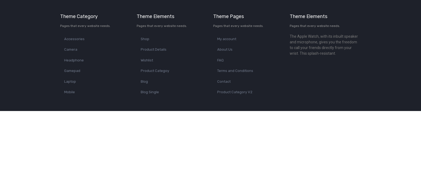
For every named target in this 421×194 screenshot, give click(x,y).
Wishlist (147, 60)
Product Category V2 (234, 92)
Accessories (74, 39)
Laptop (70, 81)
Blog (144, 81)
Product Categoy (155, 71)
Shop (145, 39)
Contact (224, 81)
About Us (225, 49)
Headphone (74, 60)
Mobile (69, 92)
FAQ (220, 60)
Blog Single (150, 92)
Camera (70, 49)
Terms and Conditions (235, 71)
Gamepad (72, 71)
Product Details (153, 49)
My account (226, 39)
